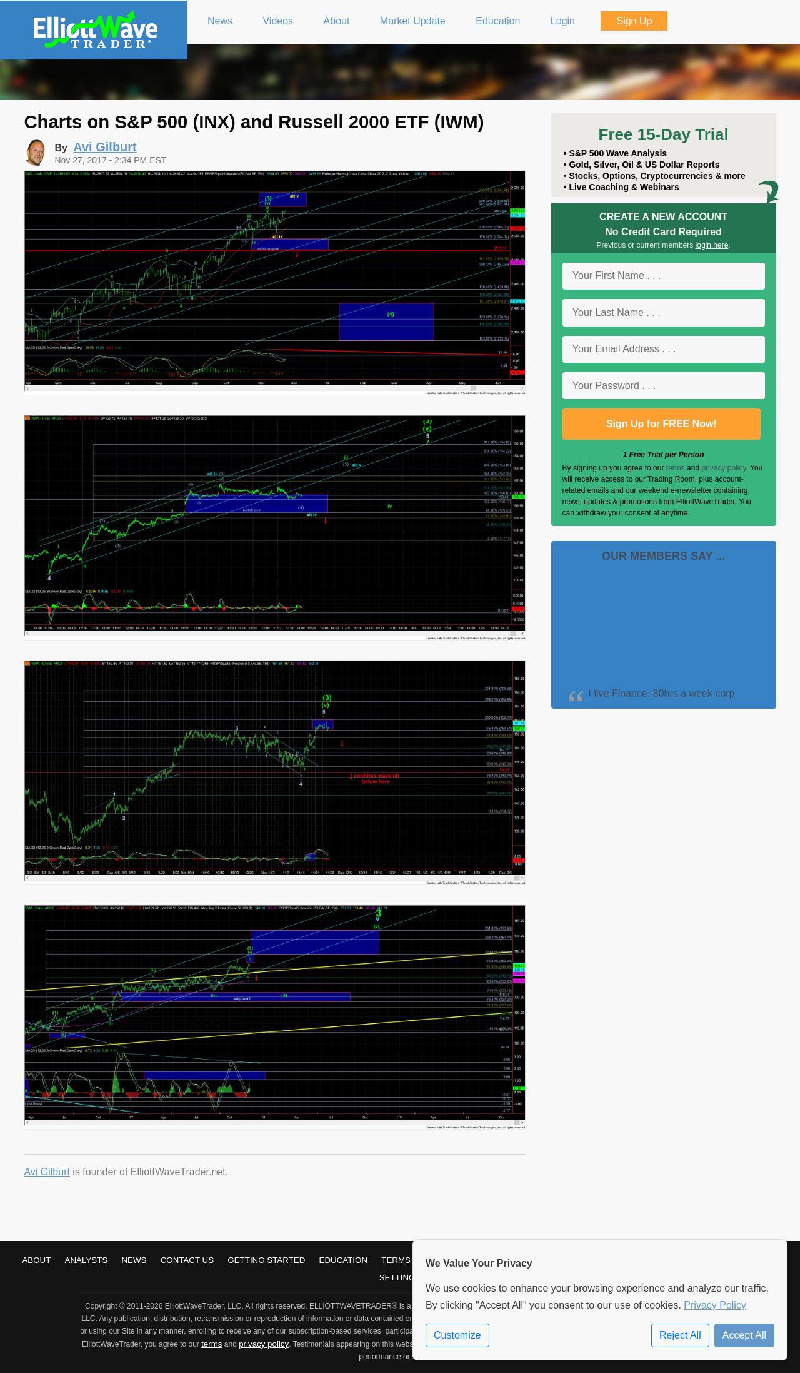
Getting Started (266, 1260)
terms (675, 468)
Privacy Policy (715, 1305)
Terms (396, 1260)
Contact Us (187, 1260)
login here (712, 245)
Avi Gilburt (47, 1172)
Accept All (744, 1335)
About (36, 1260)
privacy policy (723, 468)
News (133, 1260)
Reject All (680, 1335)
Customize (457, 1335)
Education (343, 1260)
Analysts (86, 1260)
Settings (400, 1277)
